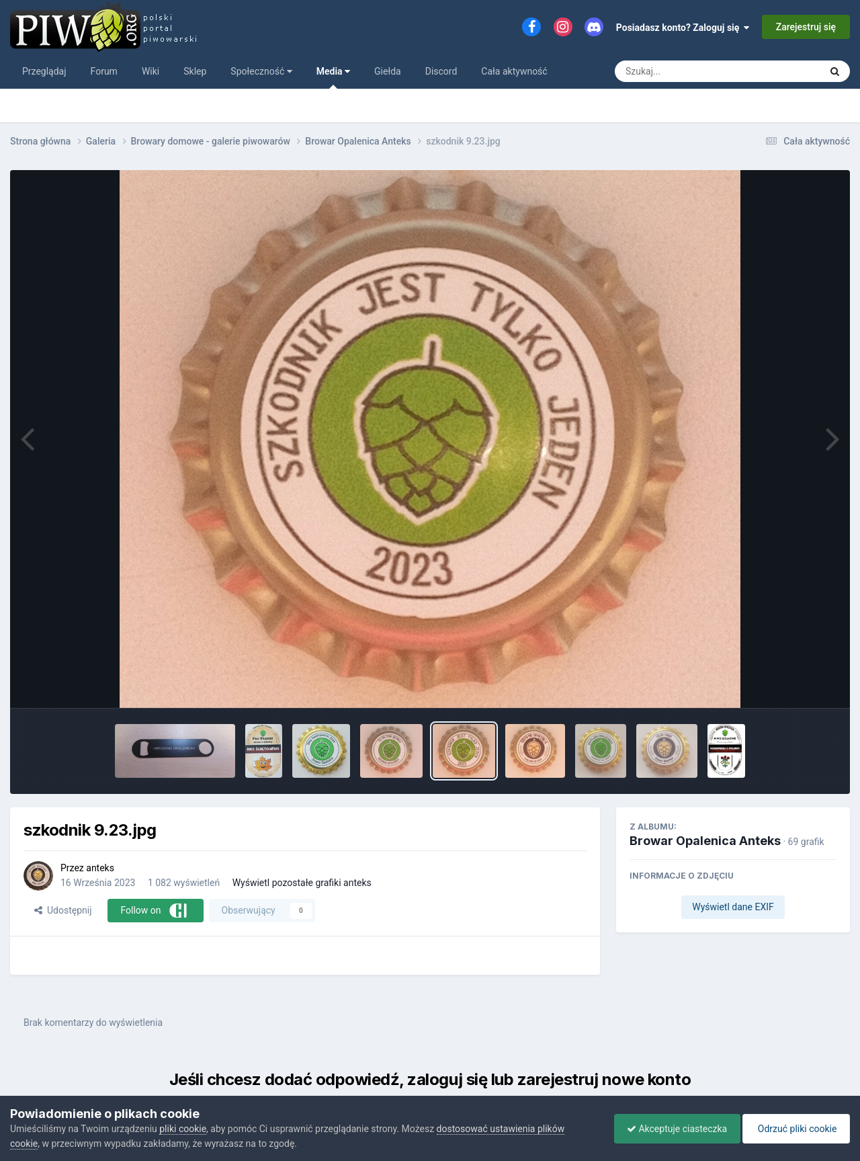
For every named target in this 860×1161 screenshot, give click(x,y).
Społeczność (261, 71)
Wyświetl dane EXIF (733, 907)
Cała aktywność (514, 71)
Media (333, 77)
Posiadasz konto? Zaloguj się (683, 27)
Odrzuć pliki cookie (795, 1128)
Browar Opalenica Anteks (705, 841)
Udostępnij (62, 910)
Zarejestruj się (806, 27)
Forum (104, 71)
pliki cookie (182, 1128)
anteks (100, 868)
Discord (441, 71)
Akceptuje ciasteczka (674, 1128)
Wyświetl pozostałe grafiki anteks (302, 882)
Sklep (194, 71)
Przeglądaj (44, 71)
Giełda (387, 71)
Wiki (150, 71)
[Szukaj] (687, 71)
